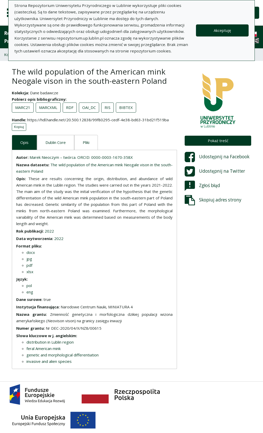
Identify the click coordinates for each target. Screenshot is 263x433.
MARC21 (22, 107)
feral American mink (43, 348)
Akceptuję (222, 30)
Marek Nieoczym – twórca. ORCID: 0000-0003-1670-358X (81, 157)
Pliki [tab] (86, 142)
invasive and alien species (49, 361)
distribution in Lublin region (50, 342)
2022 (49, 231)
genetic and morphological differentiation (62, 354)
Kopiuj (19, 126)
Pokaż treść (218, 140)
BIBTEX (126, 107)
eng (29, 291)
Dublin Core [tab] (55, 142)
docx (30, 252)
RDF (69, 107)
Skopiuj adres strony (213, 200)
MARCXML (48, 107)
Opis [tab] (24, 142)
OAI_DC (89, 107)
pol (29, 285)
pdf (29, 265)
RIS (107, 107)
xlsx (29, 271)
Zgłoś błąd (202, 186)
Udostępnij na (217, 157)
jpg (29, 258)
